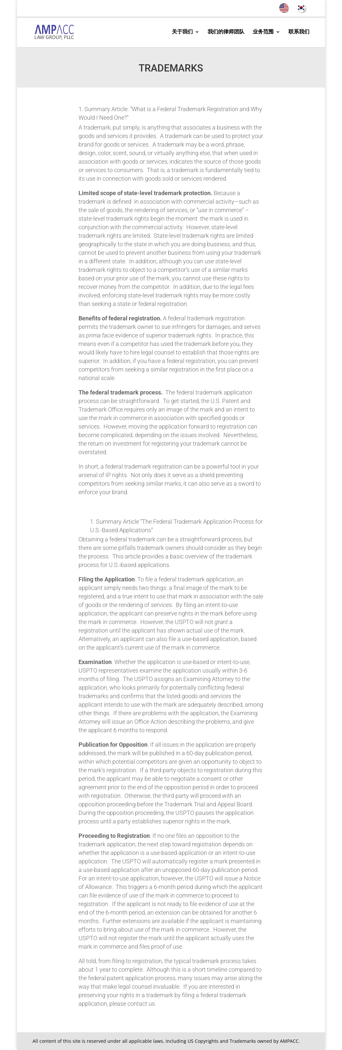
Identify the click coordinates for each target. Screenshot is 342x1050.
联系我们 (298, 32)
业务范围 (263, 32)
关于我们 (182, 32)
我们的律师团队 (226, 32)
